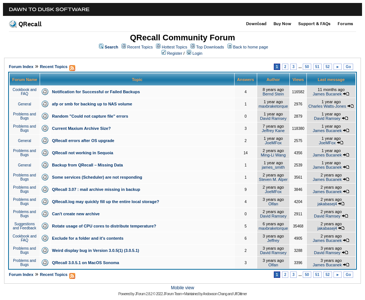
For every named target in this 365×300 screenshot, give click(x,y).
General (24, 104)
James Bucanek (327, 94)
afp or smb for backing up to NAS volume (92, 104)
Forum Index (21, 66)
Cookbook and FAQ (25, 92)
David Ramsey (273, 118)
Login (197, 53)
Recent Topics (140, 47)
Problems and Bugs (24, 116)
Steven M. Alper (273, 179)
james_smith (273, 167)
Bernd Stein (273, 94)
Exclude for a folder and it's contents (87, 238)
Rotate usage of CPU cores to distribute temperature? (104, 226)
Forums (345, 24)
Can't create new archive (76, 214)
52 (328, 67)
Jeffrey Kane (273, 130)
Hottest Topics (174, 47)
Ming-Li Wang (273, 155)
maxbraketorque (273, 106)
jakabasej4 (327, 204)
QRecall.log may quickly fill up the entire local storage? (105, 201)
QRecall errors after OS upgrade (83, 140)
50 (307, 67)
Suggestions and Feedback (24, 226)
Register (174, 53)
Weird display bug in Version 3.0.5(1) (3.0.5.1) (95, 250)
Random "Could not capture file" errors (90, 116)
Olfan (273, 204)
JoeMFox (273, 143)
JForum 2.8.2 (143, 294)
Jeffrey (273, 240)
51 (317, 67)
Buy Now (282, 24)
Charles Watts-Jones (327, 106)
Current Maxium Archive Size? (81, 128)
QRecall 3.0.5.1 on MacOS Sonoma (85, 262)
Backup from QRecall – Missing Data (87, 165)
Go (348, 67)
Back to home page (250, 47)
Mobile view (182, 287)
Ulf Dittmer (239, 294)
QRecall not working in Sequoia (82, 153)
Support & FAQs (314, 24)
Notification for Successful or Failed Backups (96, 92)
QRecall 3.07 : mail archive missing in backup (96, 189)
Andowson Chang (215, 294)
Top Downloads (210, 47)
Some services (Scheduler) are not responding (97, 177)
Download (256, 24)
